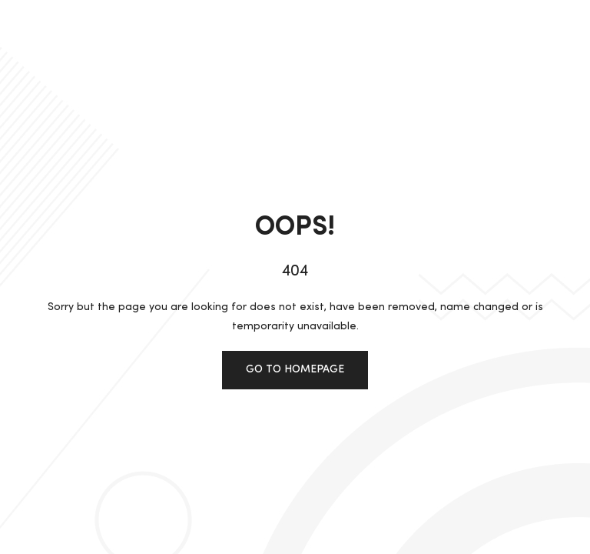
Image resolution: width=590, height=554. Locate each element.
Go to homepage (295, 369)
